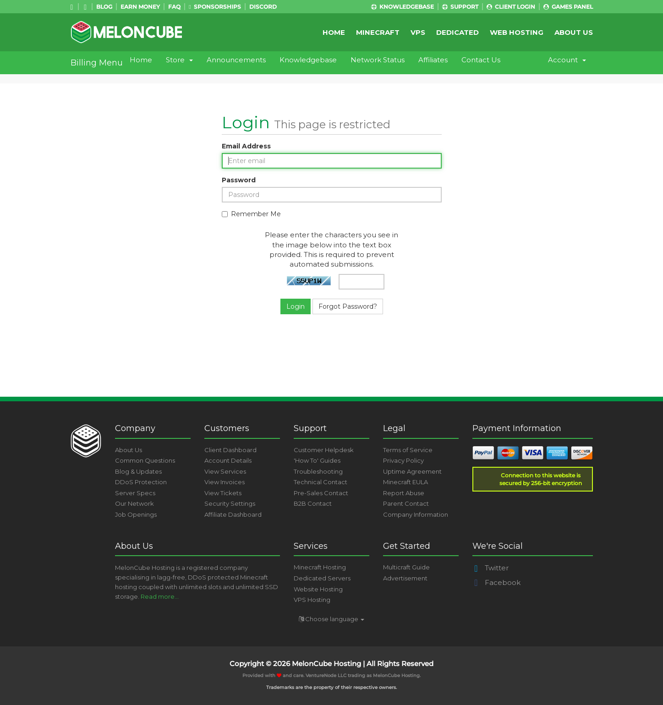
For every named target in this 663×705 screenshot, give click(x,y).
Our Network (134, 503)
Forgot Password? (347, 306)
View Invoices (224, 482)
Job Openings (136, 514)
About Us (573, 32)
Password (239, 180)
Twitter (490, 567)
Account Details (228, 460)
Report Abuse (403, 493)
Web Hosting (516, 32)
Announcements (236, 59)
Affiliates (433, 59)
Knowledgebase (402, 6)
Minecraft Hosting (320, 567)
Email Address (246, 146)
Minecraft (378, 32)
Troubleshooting (318, 471)
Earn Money (140, 6)
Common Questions (145, 460)
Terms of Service (408, 450)
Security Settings (229, 503)
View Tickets (222, 493)
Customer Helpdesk (324, 450)
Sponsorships (215, 6)
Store (179, 59)
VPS (418, 32)
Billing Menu (97, 63)
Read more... (160, 596)
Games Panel (568, 6)
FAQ (174, 6)
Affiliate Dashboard (233, 514)
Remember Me (251, 214)
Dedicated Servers (322, 578)
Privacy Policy (403, 460)
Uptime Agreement (412, 471)
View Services (225, 471)
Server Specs (135, 493)
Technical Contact (320, 482)
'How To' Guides (317, 460)
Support (460, 6)
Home (334, 32)
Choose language (331, 619)
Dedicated (457, 32)
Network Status (378, 59)
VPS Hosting (312, 599)
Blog (104, 6)
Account (567, 59)
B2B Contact (313, 503)
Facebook (496, 582)
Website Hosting (318, 589)
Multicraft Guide (406, 567)
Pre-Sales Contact (321, 493)
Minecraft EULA (405, 482)
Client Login (511, 6)
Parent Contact (406, 503)
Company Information (415, 514)
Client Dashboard (230, 450)
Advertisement (405, 578)
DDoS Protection (141, 482)
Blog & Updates (138, 471)
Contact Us (480, 59)
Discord (263, 6)
